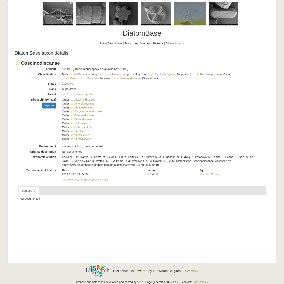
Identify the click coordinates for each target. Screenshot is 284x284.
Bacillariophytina (162, 74)
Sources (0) (29, 190)
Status (52, 83)
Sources (145, 43)
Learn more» (191, 270)
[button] (18, 63)
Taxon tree (131, 43)
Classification (47, 74)
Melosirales (79, 123)
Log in (180, 43)
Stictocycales (80, 135)
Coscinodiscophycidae (82, 78)
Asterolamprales (82, 103)
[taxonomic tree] (70, 179)
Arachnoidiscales (82, 99)
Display (49, 105)
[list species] (86, 179)
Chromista (81, 74)
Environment (47, 146)
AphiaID (51, 69)
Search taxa (115, 43)
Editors (170, 43)
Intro (103, 43)
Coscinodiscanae (128, 78)
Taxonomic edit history (41, 170)
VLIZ (140, 282)
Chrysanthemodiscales (86, 111)
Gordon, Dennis (210, 174)
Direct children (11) (43, 99)
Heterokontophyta (121, 74)
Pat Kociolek (200, 282)
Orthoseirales (80, 127)
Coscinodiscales (82, 115)
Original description (43, 151)
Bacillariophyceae (208, 74)
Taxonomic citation (43, 157)
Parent (52, 94)
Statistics (157, 43)
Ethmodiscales (81, 119)
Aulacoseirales (81, 107)
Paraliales (78, 131)
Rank (52, 89)
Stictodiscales (80, 139)
